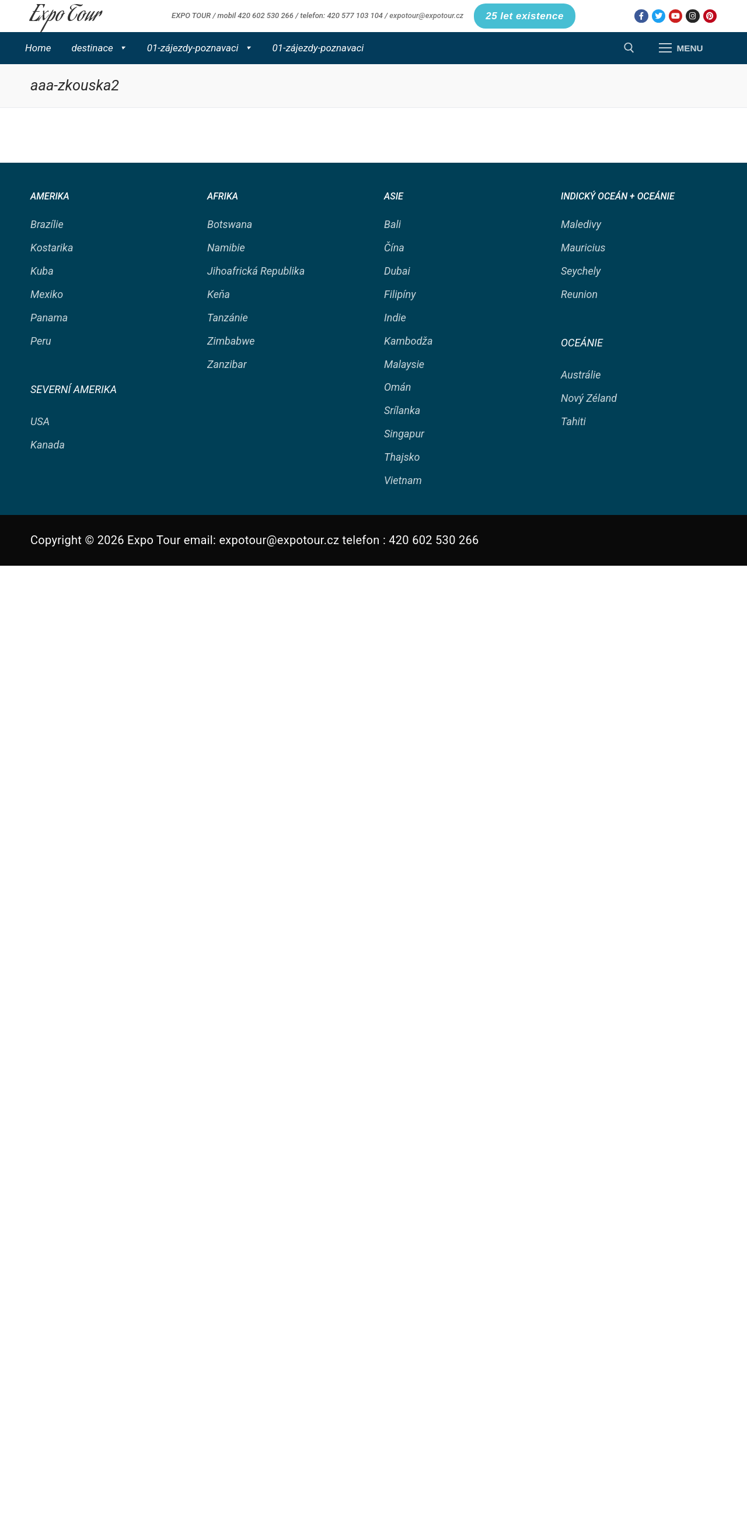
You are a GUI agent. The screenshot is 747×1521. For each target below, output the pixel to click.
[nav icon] (681, 48)
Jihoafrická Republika (256, 271)
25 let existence (525, 16)
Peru (40, 341)
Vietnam (403, 480)
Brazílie (47, 224)
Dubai (397, 271)
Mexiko (46, 294)
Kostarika (51, 247)
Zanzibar (227, 364)
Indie (395, 317)
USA (40, 421)
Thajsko (402, 457)
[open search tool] (629, 48)
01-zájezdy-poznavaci (199, 48)
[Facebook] (641, 16)
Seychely (581, 271)
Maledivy (581, 224)
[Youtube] (675, 16)
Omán (397, 387)
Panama (49, 317)
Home (38, 48)
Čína (394, 247)
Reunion (579, 294)
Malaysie (404, 364)
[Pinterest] (710, 16)
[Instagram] (692, 16)
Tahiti (573, 421)
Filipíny (400, 294)
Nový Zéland (589, 398)
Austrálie (581, 375)
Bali (392, 224)
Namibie (226, 247)
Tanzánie (227, 317)
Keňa (218, 294)
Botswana (229, 224)
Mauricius (583, 247)
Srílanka (402, 410)
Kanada (47, 445)
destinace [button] (98, 48)
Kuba (42, 271)
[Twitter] (658, 16)
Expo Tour (65, 16)
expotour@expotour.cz (426, 15)
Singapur (404, 433)
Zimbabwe (231, 341)
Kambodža (408, 341)
